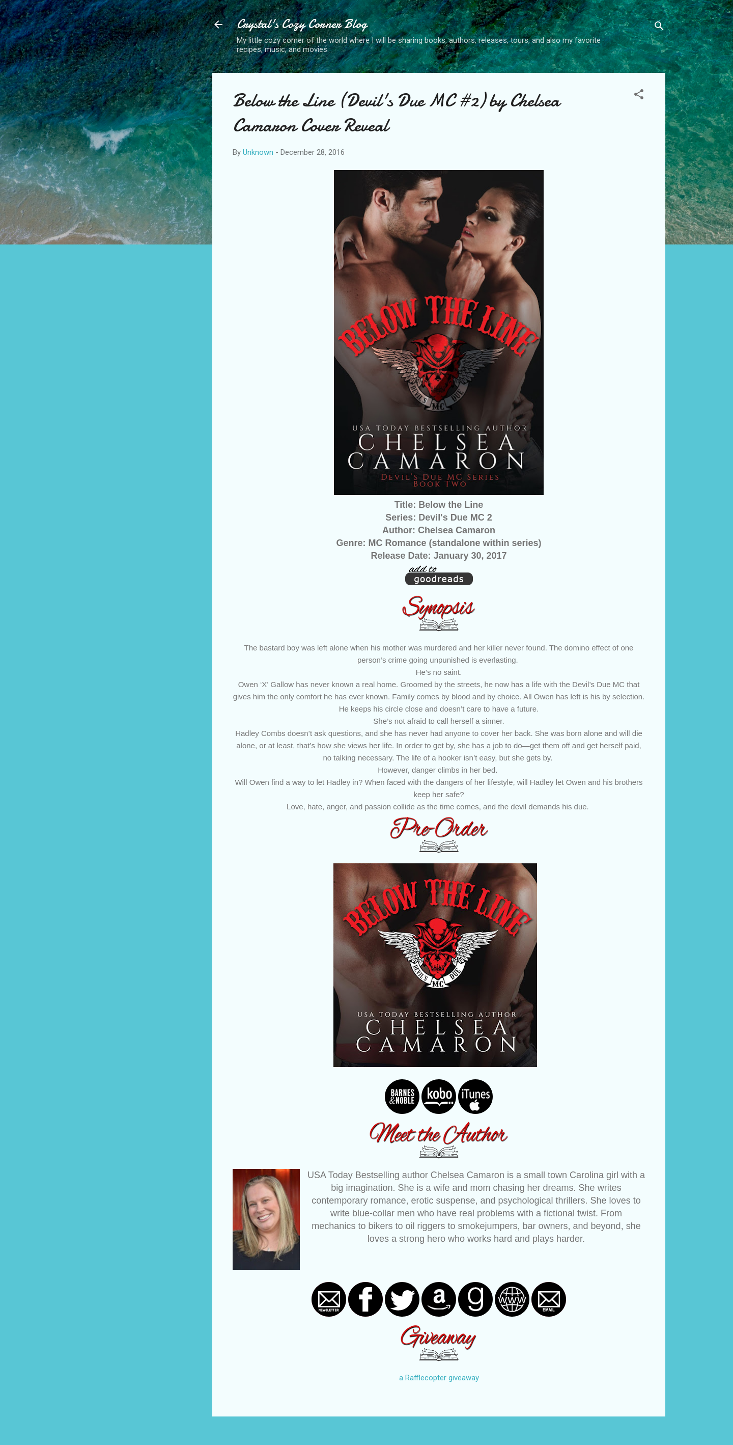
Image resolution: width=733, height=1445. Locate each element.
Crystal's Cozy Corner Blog (302, 24)
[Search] (659, 27)
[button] (639, 96)
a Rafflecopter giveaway (439, 1377)
